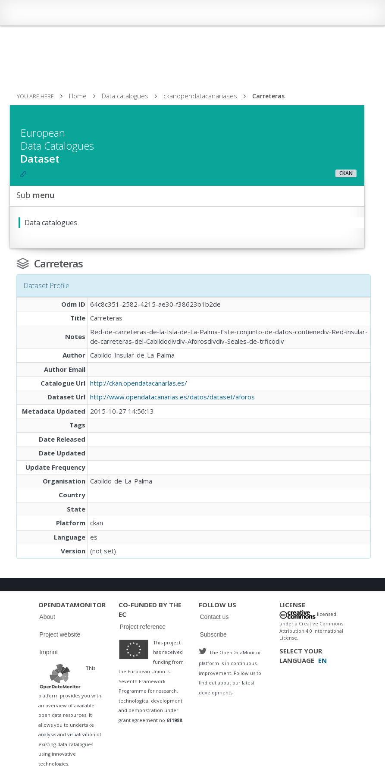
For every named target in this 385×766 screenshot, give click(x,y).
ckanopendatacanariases (200, 95)
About (47, 616)
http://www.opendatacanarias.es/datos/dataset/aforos (172, 396)
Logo (59, 676)
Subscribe (213, 634)
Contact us (214, 616)
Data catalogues (125, 95)
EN (322, 660)
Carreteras (268, 96)
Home (78, 95)
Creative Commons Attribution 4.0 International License (311, 630)
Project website (59, 634)
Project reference (142, 626)
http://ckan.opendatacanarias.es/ (138, 383)
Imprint (48, 652)
